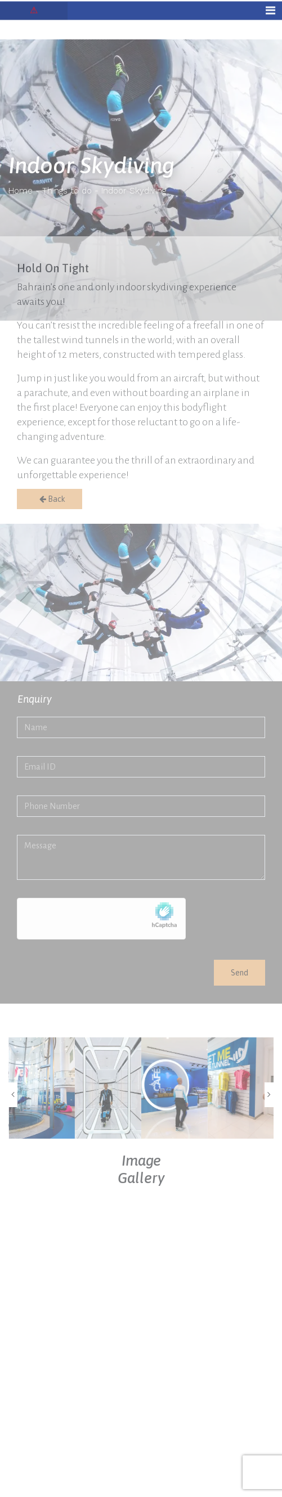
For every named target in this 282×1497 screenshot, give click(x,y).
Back (49, 499)
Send (239, 972)
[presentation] (12, 1094)
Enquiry (34, 699)
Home (20, 191)
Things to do (67, 191)
